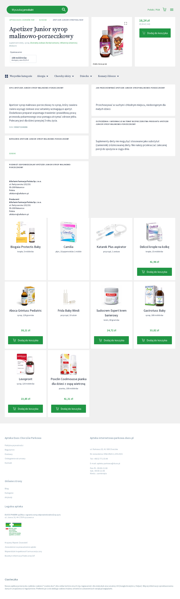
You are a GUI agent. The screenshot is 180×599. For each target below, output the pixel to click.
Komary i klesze (109, 76)
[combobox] (63, 10)
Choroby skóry (64, 76)
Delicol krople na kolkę (154, 247)
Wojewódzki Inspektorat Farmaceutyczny (23, 551)
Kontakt (8, 463)
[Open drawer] (171, 10)
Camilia (68, 247)
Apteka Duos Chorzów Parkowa (21, 20)
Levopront (25, 379)
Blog (7, 488)
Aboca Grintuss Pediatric (25, 310)
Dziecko (43, 20)
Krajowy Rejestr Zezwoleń (16, 542)
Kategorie (9, 493)
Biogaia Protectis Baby (25, 247)
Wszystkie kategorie (18, 76)
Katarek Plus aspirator (111, 247)
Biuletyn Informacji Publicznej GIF (20, 555)
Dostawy (9, 454)
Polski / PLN (153, 10)
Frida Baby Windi (68, 310)
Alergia (43, 76)
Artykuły (8, 497)
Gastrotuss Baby (154, 310)
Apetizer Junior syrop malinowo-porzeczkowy (76, 20)
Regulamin (10, 449)
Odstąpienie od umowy (15, 458)
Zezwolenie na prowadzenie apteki (20, 547)
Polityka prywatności (14, 445)
